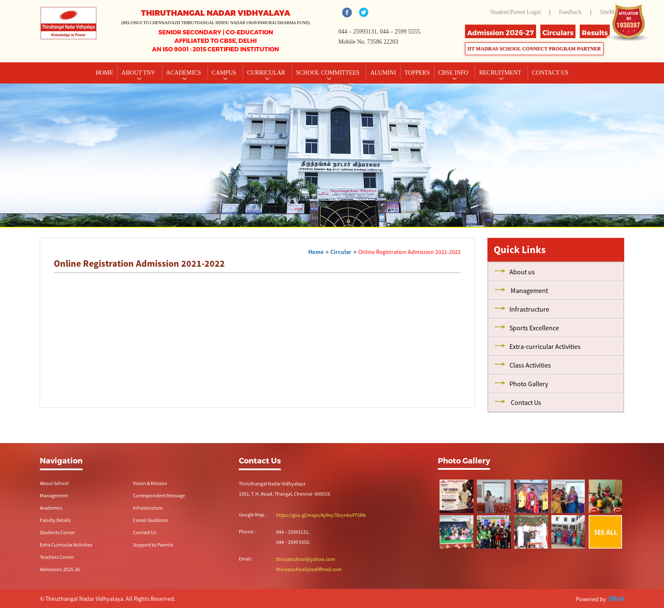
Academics (184, 73)
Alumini (383, 73)
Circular (340, 252)
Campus (225, 73)
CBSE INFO (454, 73)
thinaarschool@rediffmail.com (309, 569)
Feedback (570, 12)
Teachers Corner (57, 557)
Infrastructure (148, 508)
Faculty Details (55, 520)
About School (54, 483)
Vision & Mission (150, 483)
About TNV (139, 73)
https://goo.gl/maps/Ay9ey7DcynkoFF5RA (320, 515)
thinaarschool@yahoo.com (305, 559)
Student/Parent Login (515, 12)
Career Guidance (150, 520)
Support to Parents (153, 544)
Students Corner (57, 532)
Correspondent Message (159, 495)
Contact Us (144, 532)
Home (104, 73)
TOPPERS (417, 73)
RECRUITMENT (501, 73)
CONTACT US (550, 73)
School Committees (328, 73)
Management (54, 495)
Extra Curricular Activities (66, 544)
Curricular (267, 73)
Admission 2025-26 (60, 569)
